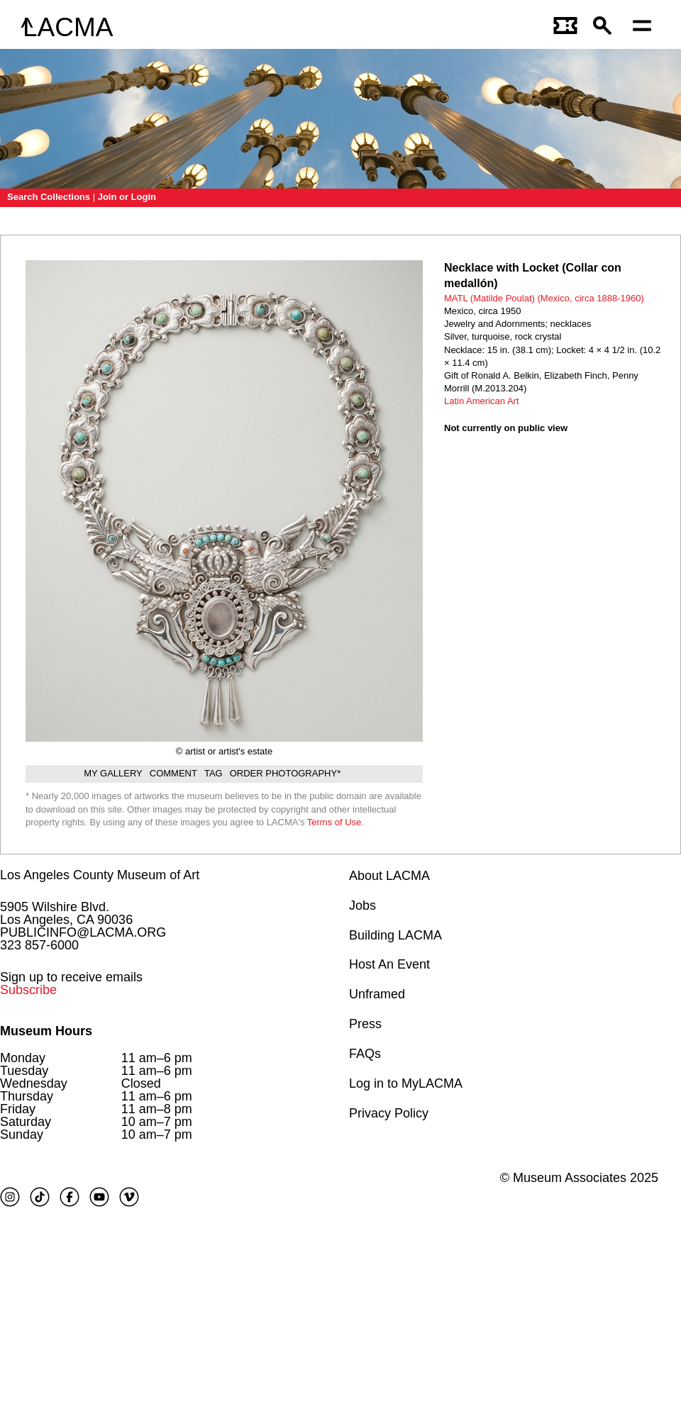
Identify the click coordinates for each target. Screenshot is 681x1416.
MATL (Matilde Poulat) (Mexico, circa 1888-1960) (544, 298)
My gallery (113, 773)
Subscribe (28, 990)
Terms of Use (334, 822)
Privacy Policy (388, 1113)
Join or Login (127, 196)
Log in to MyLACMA (406, 1083)
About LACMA (389, 876)
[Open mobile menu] (645, 27)
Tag (213, 773)
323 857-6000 (39, 945)
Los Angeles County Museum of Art (99, 875)
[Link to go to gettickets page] (566, 27)
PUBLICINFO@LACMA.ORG (83, 932)
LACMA (68, 27)
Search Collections (48, 196)
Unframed (377, 994)
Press (365, 1024)
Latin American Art (481, 401)
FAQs (365, 1054)
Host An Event (389, 964)
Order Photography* (285, 773)
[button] (606, 27)
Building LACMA (395, 935)
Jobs (362, 905)
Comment (173, 773)
